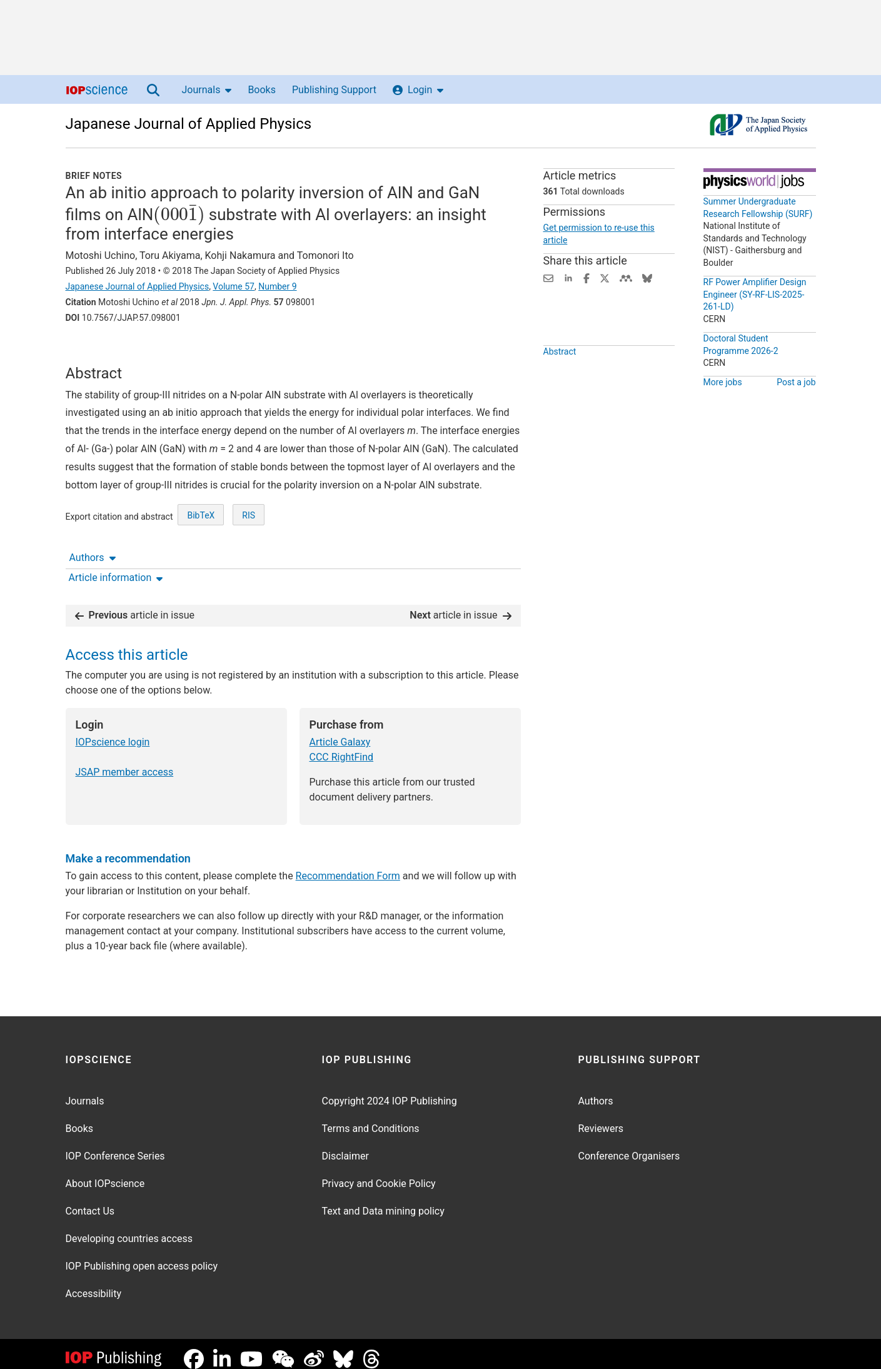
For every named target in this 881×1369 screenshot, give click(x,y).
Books (262, 90)
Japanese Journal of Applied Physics (189, 124)
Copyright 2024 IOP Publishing (389, 1091)
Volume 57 (233, 286)
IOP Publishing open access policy (142, 1256)
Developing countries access (129, 1229)
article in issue (135, 605)
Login (418, 90)
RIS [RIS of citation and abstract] (248, 562)
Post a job (796, 382)
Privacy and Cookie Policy (379, 1174)
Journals (207, 90)
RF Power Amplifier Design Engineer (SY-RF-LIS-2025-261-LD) (755, 294)
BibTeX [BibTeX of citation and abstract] (200, 562)
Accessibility (94, 1284)
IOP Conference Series (115, 1146)
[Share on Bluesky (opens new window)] (647, 277)
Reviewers (601, 1118)
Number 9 (277, 286)
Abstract (559, 380)
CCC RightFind (342, 747)
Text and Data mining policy (383, 1201)
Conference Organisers (629, 1146)
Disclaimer (345, 1146)
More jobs (722, 382)
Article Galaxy (340, 732)
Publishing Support (334, 90)
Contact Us (90, 1201)
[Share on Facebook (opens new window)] (586, 277)
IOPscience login (113, 732)
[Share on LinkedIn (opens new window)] (568, 277)
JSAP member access (125, 762)
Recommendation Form (348, 866)
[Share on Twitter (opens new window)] (605, 277)
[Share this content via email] (548, 277)
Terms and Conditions (371, 1118)
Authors (92, 352)
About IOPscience (105, 1174)
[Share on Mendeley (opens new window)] (626, 277)
